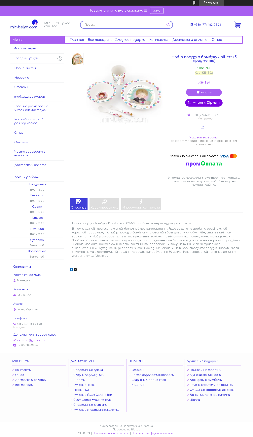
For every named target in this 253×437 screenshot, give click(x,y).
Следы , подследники (88, 374)
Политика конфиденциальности (153, 433)
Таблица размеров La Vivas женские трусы (31, 108)
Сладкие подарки (130, 40)
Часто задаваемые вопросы (30, 153)
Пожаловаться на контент (111, 433)
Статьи (21, 87)
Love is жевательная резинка (211, 384)
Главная (77, 40)
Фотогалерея (25, 48)
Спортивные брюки (88, 369)
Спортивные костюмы (90, 404)
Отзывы (21, 142)
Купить (205, 92)
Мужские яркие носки (205, 374)
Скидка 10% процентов (148, 379)
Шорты (79, 379)
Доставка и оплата (189, 40)
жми (156, 10)
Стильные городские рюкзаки (212, 389)
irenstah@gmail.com (31, 340)
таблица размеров (29, 96)
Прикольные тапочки (205, 369)
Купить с (206, 103)
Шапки (195, 399)
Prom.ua (148, 426)
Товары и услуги (26, 58)
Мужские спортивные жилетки (96, 409)
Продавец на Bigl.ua (126, 429)
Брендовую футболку (206, 379)
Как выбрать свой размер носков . (28, 121)
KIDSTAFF (138, 384)
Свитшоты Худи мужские (92, 399)
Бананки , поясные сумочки (210, 394)
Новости (21, 77)
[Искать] (168, 25)
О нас (217, 40)
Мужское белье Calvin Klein (92, 394)
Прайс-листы (25, 68)
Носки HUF (81, 389)
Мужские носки (84, 384)
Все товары (98, 40)
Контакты (158, 40)
